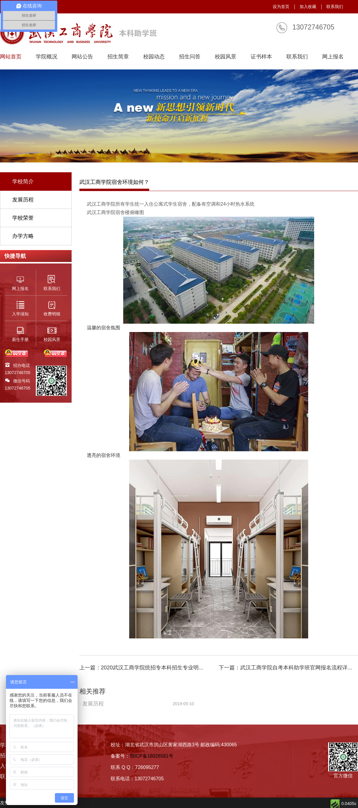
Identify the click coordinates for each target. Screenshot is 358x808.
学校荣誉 (23, 218)
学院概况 (46, 57)
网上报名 (333, 57)
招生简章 (118, 57)
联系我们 (334, 6)
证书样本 (261, 57)
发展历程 (23, 200)
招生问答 (189, 57)
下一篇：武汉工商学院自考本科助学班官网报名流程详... (285, 667)
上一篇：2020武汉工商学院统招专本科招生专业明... (141, 667)
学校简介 (23, 181)
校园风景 (225, 57)
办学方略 (23, 236)
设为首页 (281, 6)
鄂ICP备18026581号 (151, 756)
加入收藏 (308, 6)
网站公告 (82, 57)
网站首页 (10, 57)
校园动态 (154, 57)
